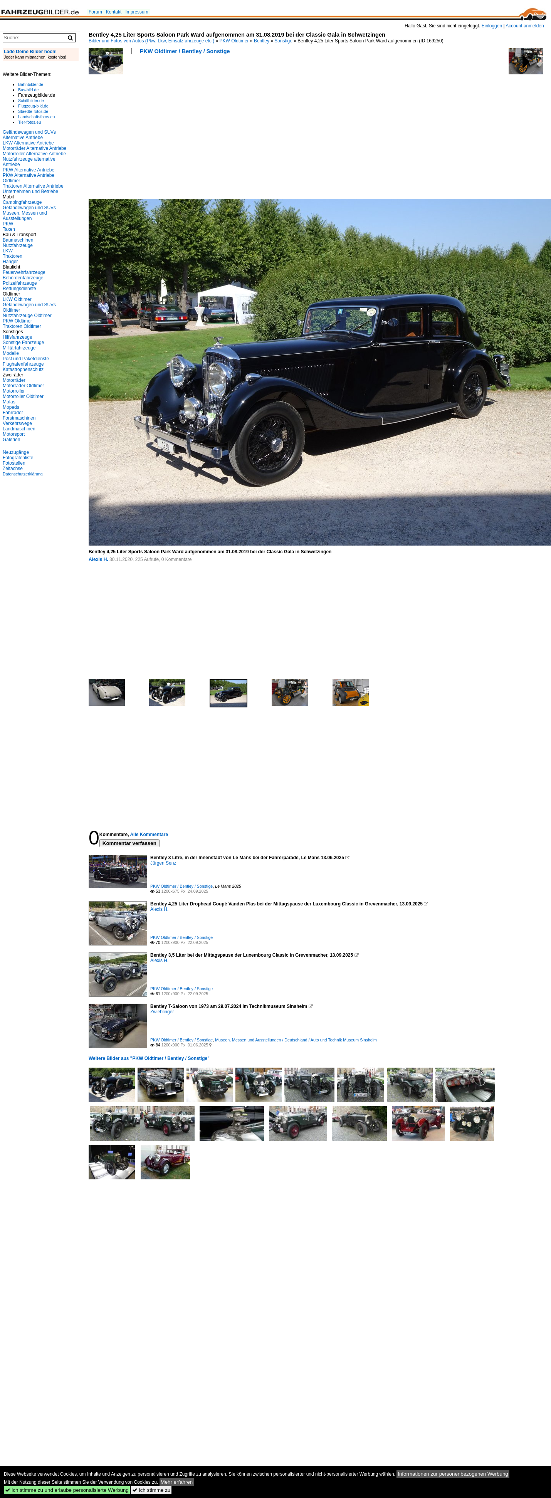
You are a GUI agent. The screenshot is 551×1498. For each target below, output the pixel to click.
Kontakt (114, 12)
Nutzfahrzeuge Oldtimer (27, 315)
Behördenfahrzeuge (23, 277)
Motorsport (14, 434)
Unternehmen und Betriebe (30, 191)
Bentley (261, 41)
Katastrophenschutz (23, 369)
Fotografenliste (18, 457)
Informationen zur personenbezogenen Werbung (453, 1474)
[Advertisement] (192, 129)
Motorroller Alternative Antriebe (34, 153)
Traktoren (12, 256)
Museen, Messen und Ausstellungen (25, 215)
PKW (8, 224)
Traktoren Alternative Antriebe (33, 186)
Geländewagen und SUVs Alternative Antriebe (29, 134)
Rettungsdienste (19, 288)
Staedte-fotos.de (33, 111)
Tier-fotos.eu (29, 122)
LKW (8, 251)
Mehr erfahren (177, 1482)
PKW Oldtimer (234, 41)
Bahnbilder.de (30, 84)
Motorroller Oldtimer (23, 396)
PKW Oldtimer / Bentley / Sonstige (185, 51)
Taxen (9, 229)
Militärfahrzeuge (19, 348)
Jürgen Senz (163, 863)
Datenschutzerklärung (23, 474)
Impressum (136, 12)
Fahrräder (13, 412)
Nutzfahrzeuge (18, 245)
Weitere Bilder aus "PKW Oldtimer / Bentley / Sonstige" (149, 1058)
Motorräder (14, 380)
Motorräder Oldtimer (23, 385)
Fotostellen (14, 463)
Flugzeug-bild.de (33, 106)
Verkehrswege (17, 423)
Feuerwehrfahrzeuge (24, 272)
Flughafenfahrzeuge (23, 364)
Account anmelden (525, 26)
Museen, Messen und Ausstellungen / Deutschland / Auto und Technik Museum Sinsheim (296, 1040)
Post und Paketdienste (26, 358)
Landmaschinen (19, 429)
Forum (95, 12)
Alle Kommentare (149, 834)
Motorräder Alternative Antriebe (34, 148)
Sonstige (283, 41)
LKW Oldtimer (17, 299)
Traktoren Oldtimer (22, 326)
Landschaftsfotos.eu (36, 116)
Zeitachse (13, 468)
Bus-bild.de (28, 89)
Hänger (10, 261)
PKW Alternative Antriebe (28, 170)
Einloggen (492, 26)
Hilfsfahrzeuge (17, 337)
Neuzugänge (16, 452)
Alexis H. (98, 559)
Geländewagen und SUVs (29, 207)
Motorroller (14, 391)
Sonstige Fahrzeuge (23, 342)
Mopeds (11, 407)
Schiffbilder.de (31, 100)
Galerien (11, 439)
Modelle (11, 353)
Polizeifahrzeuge (20, 283)
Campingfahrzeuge (22, 202)
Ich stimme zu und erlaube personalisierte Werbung (67, 1490)
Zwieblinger (162, 1011)
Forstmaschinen (19, 418)
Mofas (9, 402)
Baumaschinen (18, 240)
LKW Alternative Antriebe (28, 143)
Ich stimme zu (151, 1490)
